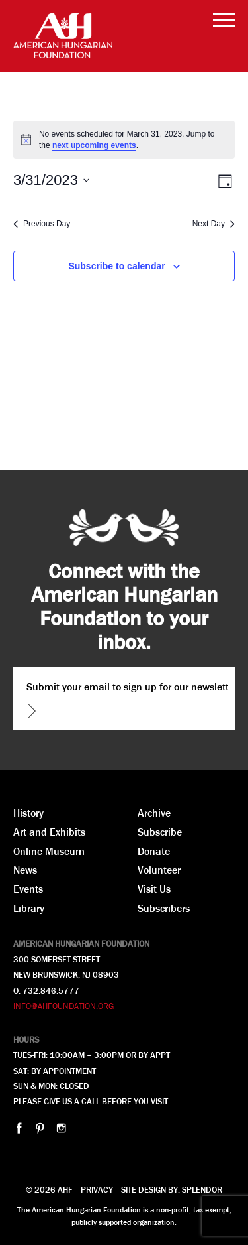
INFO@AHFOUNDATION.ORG (63, 1006)
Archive (154, 812)
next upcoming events (94, 145)
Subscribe (160, 831)
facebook (18, 1128)
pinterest (40, 1128)
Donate (154, 851)
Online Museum (49, 851)
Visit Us (154, 888)
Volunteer (159, 869)
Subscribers (164, 908)
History (28, 812)
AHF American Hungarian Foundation (62, 35)
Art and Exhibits (49, 831)
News (25, 869)
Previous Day (41, 223)
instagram (61, 1128)
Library (28, 908)
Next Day (213, 223)
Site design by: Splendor (171, 1189)
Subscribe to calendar (116, 266)
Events (28, 888)
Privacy (97, 1189)
